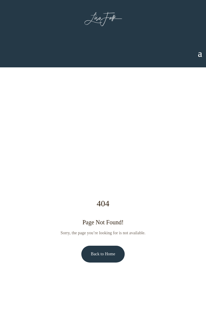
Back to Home (103, 254)
